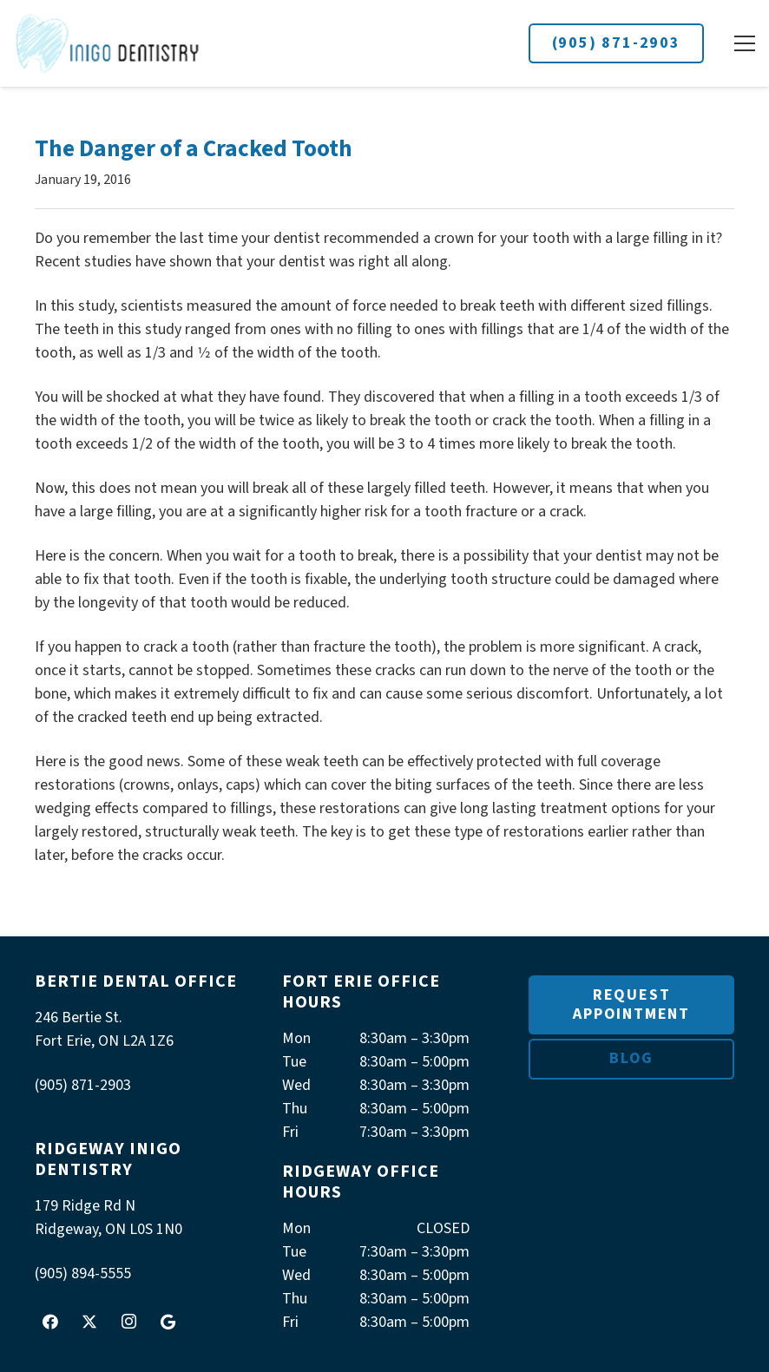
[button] (744, 43)
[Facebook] (50, 1321)
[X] (89, 1321)
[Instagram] (128, 1321)
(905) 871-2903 (616, 43)
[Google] (167, 1321)
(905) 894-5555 (83, 1273)
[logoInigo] (108, 43)
